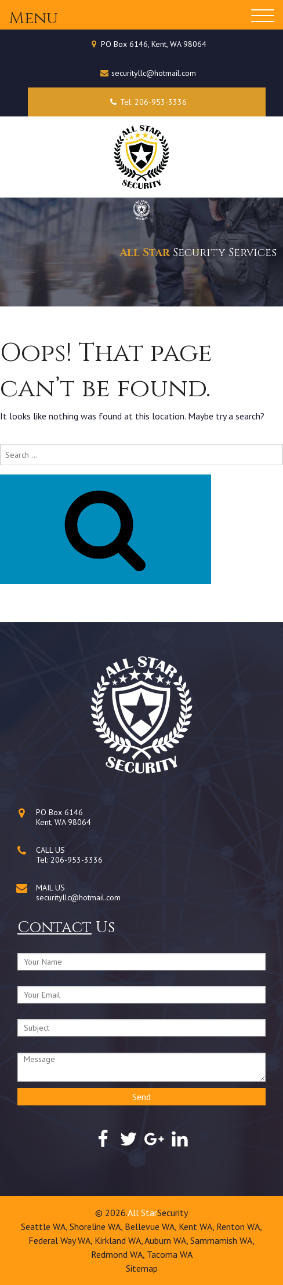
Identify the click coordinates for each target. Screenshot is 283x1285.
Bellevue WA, (152, 1226)
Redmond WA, (119, 1254)
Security (172, 1212)
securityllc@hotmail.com (153, 73)
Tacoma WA (170, 1254)
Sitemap (142, 1268)
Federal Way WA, (61, 1240)
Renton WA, (239, 1226)
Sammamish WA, (222, 1240)
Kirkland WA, (119, 1240)
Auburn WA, (167, 1240)
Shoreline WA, (97, 1226)
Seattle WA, (45, 1226)
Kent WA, (197, 1226)
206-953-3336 (76, 860)
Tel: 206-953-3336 (146, 102)
